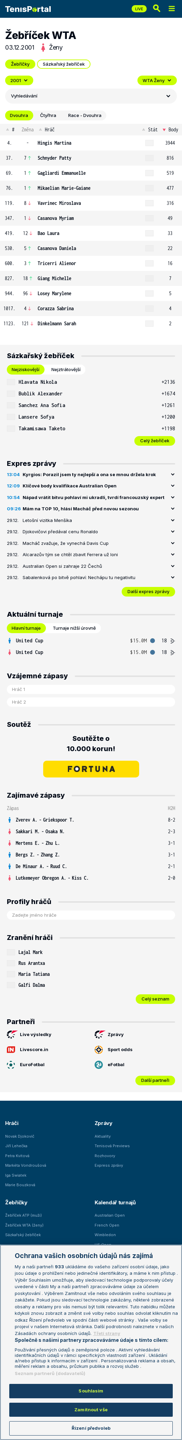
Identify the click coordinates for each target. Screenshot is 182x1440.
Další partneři (155, 1080)
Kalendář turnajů (115, 1202)
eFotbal (109, 1065)
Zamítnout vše (91, 1409)
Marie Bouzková (20, 1184)
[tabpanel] (91, 411)
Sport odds (114, 1050)
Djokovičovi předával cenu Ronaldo (60, 531)
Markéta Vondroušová (25, 1165)
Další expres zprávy (148, 591)
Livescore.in (27, 1049)
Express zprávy (109, 1165)
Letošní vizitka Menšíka (47, 520)
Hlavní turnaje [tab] (26, 628)
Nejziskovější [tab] (25, 369)
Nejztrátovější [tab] (66, 369)
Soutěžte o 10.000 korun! (91, 743)
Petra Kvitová (17, 1155)
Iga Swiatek (15, 1175)
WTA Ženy (157, 80)
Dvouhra (19, 115)
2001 (19, 80)
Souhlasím (90, 1390)
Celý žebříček (154, 440)
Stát (149, 129)
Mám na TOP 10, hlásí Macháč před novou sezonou (81, 508)
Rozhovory (105, 1155)
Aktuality (103, 1136)
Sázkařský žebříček (64, 64)
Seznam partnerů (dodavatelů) (50, 1373)
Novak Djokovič (19, 1136)
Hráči (12, 1123)
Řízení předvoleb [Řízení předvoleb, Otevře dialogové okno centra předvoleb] (91, 1428)
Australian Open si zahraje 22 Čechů (62, 566)
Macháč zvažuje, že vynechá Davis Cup (66, 543)
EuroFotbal (26, 1065)
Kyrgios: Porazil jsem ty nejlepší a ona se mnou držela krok (89, 474)
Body (169, 129)
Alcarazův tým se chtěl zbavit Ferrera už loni (70, 554)
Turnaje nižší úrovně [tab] (74, 628)
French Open (107, 1225)
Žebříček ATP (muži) (23, 1215)
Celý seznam (155, 999)
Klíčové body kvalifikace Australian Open (70, 485)
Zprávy (109, 1035)
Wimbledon (105, 1234)
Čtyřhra (48, 115)
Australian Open (110, 1215)
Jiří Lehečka (16, 1145)
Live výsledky (29, 1035)
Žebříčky (20, 64)
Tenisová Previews (112, 1145)
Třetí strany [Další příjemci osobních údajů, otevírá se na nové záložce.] (106, 1333)
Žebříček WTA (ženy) (24, 1225)
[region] (91, 1342)
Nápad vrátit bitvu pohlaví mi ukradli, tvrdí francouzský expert (94, 497)
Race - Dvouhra (84, 115)
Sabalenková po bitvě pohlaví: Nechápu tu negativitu (79, 577)
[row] (91, 142)
